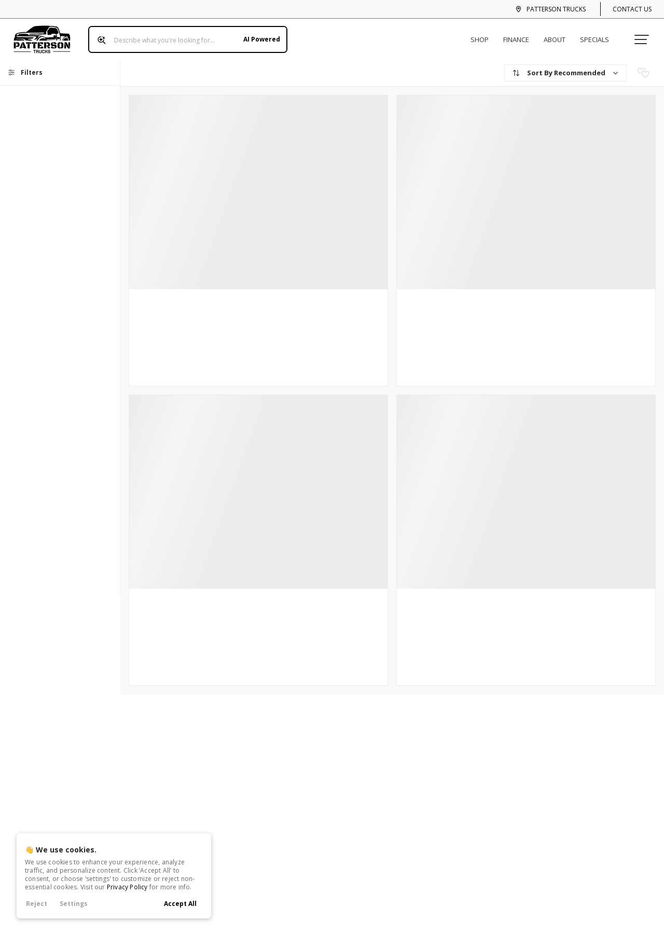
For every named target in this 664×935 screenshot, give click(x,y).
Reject (36, 903)
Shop (484, 35)
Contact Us (632, 9)
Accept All (180, 903)
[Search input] (183, 35)
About (559, 35)
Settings (74, 903)
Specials (598, 35)
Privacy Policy (127, 887)
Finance (520, 35)
